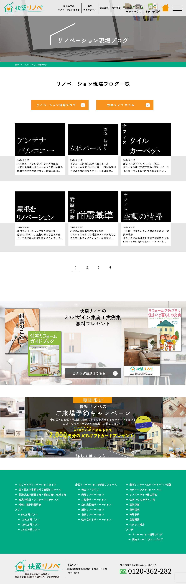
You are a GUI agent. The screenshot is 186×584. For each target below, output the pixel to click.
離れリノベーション (92, 509)
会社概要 (116, 7)
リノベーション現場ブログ (56, 105)
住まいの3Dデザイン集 (142, 499)
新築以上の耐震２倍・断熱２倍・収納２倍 (42, 494)
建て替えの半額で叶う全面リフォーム (40, 489)
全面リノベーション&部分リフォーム (96, 484)
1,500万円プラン (30, 524)
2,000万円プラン (30, 529)
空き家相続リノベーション (96, 504)
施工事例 (104, 7)
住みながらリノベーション (96, 519)
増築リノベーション (92, 514)
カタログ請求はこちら (89, 373)
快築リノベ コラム (121, 105)
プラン (18, 509)
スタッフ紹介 (137, 524)
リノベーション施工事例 (143, 494)
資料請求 (135, 509)
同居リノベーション (92, 494)
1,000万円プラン (30, 519)
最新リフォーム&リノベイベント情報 (150, 484)
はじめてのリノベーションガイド (69, 7)
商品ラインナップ (89, 7)
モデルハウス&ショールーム (145, 489)
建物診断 (135, 504)
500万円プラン (29, 514)
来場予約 (135, 514)
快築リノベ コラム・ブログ (147, 539)
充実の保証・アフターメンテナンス (39, 499)
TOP (17, 64)
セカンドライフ (90, 489)
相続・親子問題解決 (30, 504)
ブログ (129, 529)
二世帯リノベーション (93, 499)
